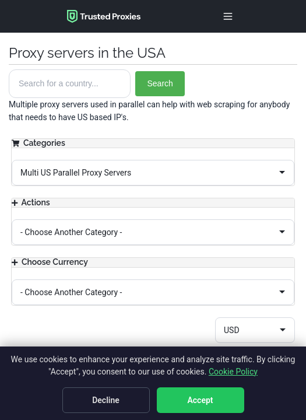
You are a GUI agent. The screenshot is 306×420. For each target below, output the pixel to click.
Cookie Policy (233, 371)
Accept (200, 400)
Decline (105, 400)
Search (160, 83)
